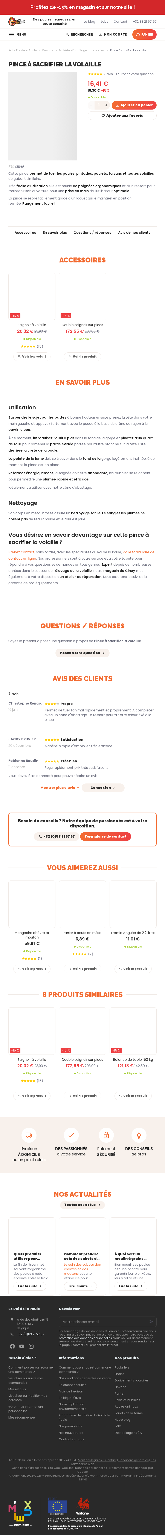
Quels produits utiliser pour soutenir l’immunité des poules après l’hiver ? (28, 1256)
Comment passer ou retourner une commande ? (31, 1369)
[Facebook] (12, 1346)
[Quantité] (99, 105)
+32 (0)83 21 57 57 (30, 1334)
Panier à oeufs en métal (82, 933)
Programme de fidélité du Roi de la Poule (84, 1417)
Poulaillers (122, 1367)
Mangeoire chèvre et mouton (31, 935)
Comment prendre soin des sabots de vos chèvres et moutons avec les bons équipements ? (81, 1256)
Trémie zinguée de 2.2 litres (133, 933)
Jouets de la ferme (129, 1413)
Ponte (119, 1393)
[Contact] (120, 21)
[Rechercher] (79, 34)
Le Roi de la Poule (22, 50)
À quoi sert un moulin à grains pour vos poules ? (131, 1256)
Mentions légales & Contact (97, 1460)
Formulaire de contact (106, 836)
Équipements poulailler (131, 1380)
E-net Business (54, 1476)
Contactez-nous (71, 1439)
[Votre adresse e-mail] (108, 1322)
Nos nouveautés (71, 1433)
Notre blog (122, 1419)
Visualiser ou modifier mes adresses (27, 1398)
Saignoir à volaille (32, 325)
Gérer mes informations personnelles (26, 1409)
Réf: (11, 166)
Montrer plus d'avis (57, 787)
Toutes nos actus (80, 1204)
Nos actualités (83, 1194)
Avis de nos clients (134, 232)
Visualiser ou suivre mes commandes (26, 1380)
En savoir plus (55, 232)
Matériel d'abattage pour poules (82, 50)
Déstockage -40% (128, 1433)
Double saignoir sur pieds (82, 325)
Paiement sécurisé (72, 1385)
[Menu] (17, 34)
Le (82, 1269)
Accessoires (25, 232)
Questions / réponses (92, 232)
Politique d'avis (70, 1398)
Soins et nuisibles (127, 1400)
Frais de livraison (71, 1391)
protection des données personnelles (85, 1338)
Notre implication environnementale (72, 1406)
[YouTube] (22, 1346)
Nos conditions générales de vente (85, 1378)
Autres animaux (126, 1406)
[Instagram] (31, 1346)
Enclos (119, 1374)
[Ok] (151, 1322)
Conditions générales (133, 1460)
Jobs (118, 1426)
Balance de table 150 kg (133, 1059)
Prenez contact (21, 552)
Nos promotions (70, 1426)
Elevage (47, 50)
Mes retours (17, 1389)
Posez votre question (137, 74)
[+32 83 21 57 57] (144, 21)
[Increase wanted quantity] (106, 105)
